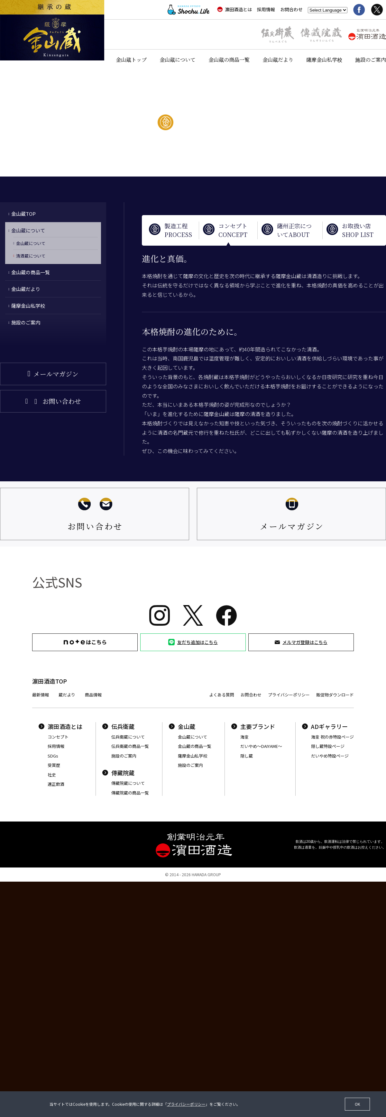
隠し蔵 (246, 756)
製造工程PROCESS (178, 230)
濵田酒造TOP (49, 681)
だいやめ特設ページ (330, 756)
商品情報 (93, 695)
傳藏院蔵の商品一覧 (130, 793)
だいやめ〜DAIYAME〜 (261, 746)
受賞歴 (54, 765)
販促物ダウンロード (335, 695)
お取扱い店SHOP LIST (357, 230)
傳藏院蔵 (118, 772)
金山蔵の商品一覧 (229, 59)
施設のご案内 (370, 59)
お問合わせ (291, 9)
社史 (52, 775)
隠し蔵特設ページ (328, 746)
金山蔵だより (277, 59)
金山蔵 (182, 726)
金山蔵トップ (131, 59)
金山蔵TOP (23, 213)
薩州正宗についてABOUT (294, 230)
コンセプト (58, 737)
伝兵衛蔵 (118, 726)
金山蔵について (178, 59)
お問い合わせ (61, 401)
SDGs (53, 756)
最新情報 (40, 695)
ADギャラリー (325, 726)
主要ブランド (253, 726)
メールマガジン (55, 373)
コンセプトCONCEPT (232, 230)
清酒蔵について (30, 256)
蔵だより (67, 695)
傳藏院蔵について (128, 783)
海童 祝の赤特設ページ (332, 737)
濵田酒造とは (234, 9)
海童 (244, 737)
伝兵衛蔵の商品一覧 (130, 746)
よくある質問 (221, 695)
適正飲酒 (56, 784)
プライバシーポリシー (289, 695)
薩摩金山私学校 (324, 59)
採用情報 (266, 9)
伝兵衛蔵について (128, 737)
